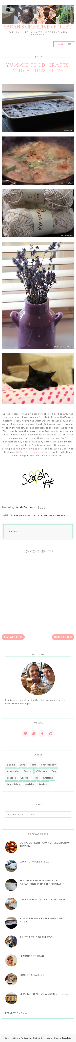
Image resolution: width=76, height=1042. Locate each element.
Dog (53, 771)
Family (28, 771)
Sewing (43, 784)
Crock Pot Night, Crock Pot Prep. (43, 899)
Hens (36, 777)
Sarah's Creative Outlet (27, 1038)
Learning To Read (32, 956)
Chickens (41, 771)
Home (61, 515)
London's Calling (32, 975)
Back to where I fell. (34, 861)
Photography (48, 764)
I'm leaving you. (16, 1013)
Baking (18, 515)
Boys (22, 764)
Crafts (37, 515)
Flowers (50, 515)
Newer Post (14, 637)
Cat (28, 515)
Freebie (11, 777)
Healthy (29, 784)
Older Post (62, 637)
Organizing (13, 784)
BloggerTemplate (62, 1038)
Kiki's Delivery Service (29, 452)
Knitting (48, 777)
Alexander (13, 771)
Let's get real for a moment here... (44, 994)
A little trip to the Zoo (36, 937)
